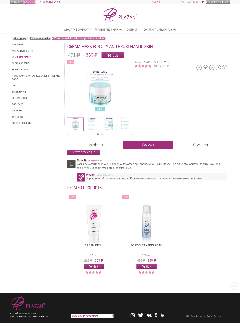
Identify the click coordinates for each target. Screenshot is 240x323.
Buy (115, 55)
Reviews (148, 145)
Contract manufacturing (160, 29)
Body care (17, 104)
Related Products (21, 123)
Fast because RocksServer (206, 316)
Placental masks (40, 38)
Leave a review (84, 152)
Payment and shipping (108, 29)
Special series (19, 98)
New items (17, 44)
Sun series (17, 116)
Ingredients (95, 145)
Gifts (15, 85)
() (192, 2)
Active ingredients (22, 50)
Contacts (133, 29)
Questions (200, 145)
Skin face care (20, 69)
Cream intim (94, 245)
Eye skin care (19, 91)
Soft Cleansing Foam (147, 245)
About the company (76, 29)
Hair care (17, 110)
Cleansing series (21, 63)
